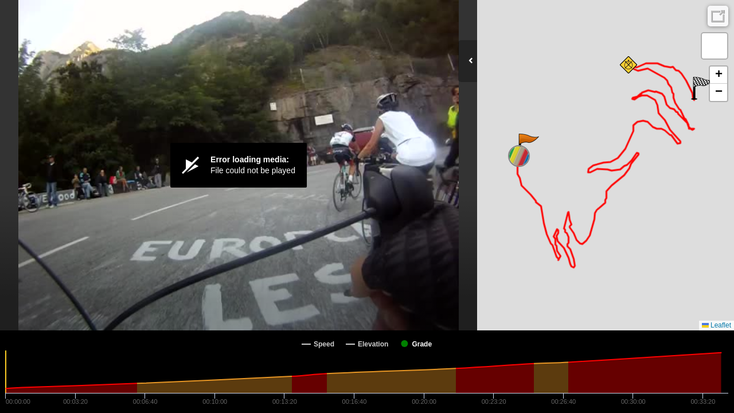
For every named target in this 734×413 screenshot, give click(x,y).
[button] (528, 145)
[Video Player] (238, 165)
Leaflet (716, 325)
